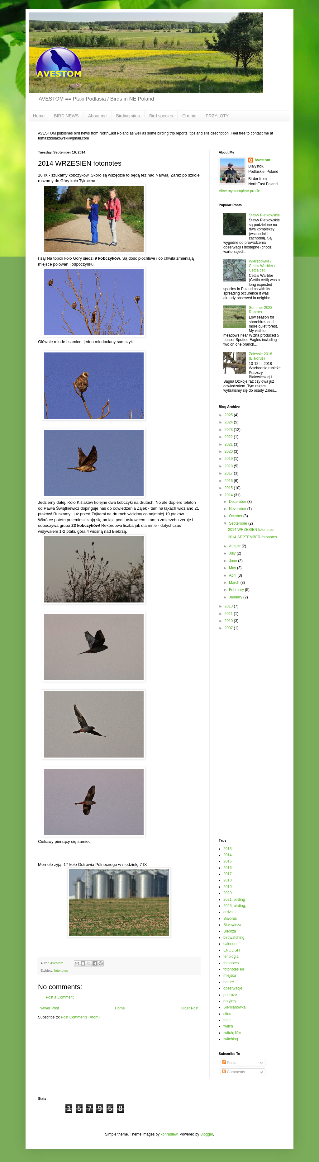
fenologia (231, 956)
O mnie (189, 115)
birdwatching (233, 937)
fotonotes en (233, 969)
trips (227, 1020)
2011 (229, 614)
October (236, 516)
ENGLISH (231, 950)
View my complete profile (239, 191)
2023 (229, 429)
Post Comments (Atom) (80, 1017)
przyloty (229, 1001)
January (236, 597)
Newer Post (49, 1008)
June (233, 561)
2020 (229, 451)
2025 (229, 415)
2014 (229, 495)
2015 (229, 488)
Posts (229, 1062)
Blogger (206, 1134)
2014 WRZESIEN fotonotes (251, 529)
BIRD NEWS (66, 115)
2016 (229, 481)
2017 (229, 473)
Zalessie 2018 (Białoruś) (260, 356)
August (235, 546)
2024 (229, 422)
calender (230, 944)
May (233, 568)
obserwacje (232, 988)
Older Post (189, 1008)
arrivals (229, 912)
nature (228, 982)
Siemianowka (234, 1007)
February (237, 590)
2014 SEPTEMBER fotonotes (252, 537)
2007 (229, 628)
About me (97, 115)
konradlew (169, 1134)
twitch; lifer (232, 1033)
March (234, 582)
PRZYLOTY (217, 115)
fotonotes (61, 970)
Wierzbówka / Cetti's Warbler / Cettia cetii (262, 265)
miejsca (229, 975)
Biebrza (229, 931)
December (238, 501)
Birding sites (128, 115)
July (233, 553)
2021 (229, 444)
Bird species (161, 115)
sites (227, 1014)
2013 (229, 606)
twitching (230, 1039)
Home (39, 115)
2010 (229, 621)
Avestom (262, 160)
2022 (229, 437)
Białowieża (232, 925)
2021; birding (234, 899)
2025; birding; (234, 906)
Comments (233, 1072)
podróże (230, 995)
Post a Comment (60, 997)
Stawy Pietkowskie (264, 215)
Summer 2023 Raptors (260, 309)
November (238, 509)
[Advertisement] (244, 734)
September (238, 523)
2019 (229, 458)
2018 (229, 466)
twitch (228, 1026)
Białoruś (230, 918)
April (233, 575)
